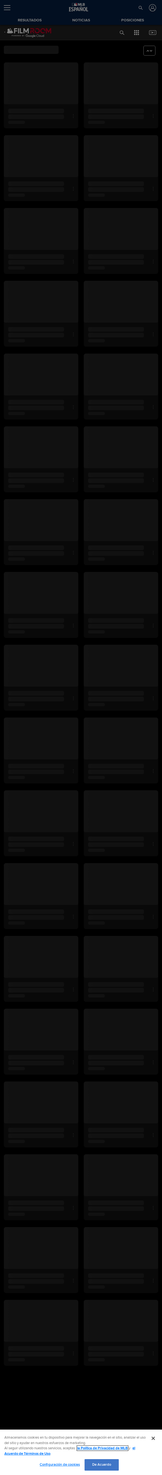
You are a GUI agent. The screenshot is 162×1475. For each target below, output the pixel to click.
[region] (81, 1452)
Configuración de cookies (60, 1464)
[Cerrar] (153, 1438)
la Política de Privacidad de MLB (102, 1448)
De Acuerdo (101, 1464)
